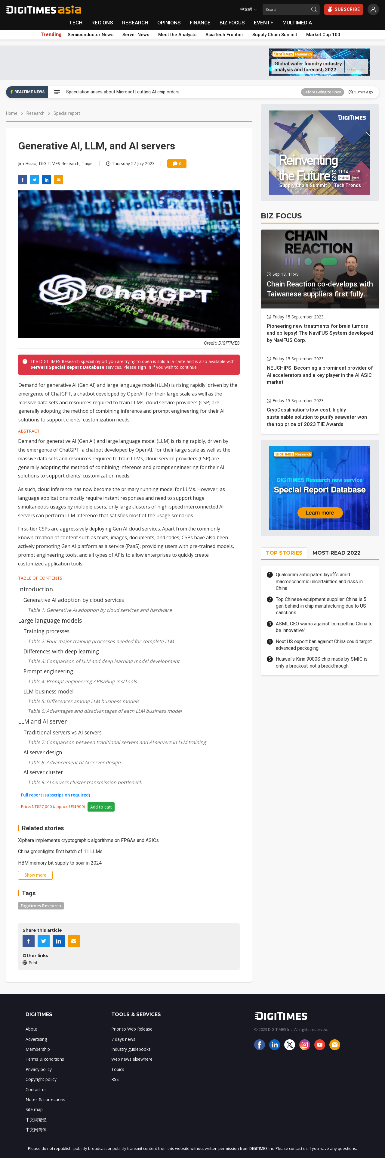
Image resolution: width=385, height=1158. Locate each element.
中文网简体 (36, 1129)
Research (35, 113)
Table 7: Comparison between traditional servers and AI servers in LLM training (117, 742)
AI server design (42, 752)
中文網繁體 (36, 1119)
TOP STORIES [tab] (284, 553)
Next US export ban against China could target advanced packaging (324, 645)
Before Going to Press (322, 92)
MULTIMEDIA (297, 23)
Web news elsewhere (131, 1059)
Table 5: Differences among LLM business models (83, 701)
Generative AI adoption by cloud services (73, 599)
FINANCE (200, 23)
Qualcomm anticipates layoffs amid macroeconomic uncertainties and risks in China (319, 581)
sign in (144, 367)
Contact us (36, 1089)
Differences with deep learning (61, 651)
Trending (51, 34)
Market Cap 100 (323, 34)
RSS (115, 1079)
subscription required (67, 795)
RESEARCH (135, 23)
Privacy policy (39, 1069)
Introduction (35, 589)
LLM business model (48, 691)
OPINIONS (169, 23)
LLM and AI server (42, 721)
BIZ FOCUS (232, 23)
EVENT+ (263, 23)
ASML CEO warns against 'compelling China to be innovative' (324, 627)
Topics (117, 1069)
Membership (38, 1049)
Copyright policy (41, 1079)
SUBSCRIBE (343, 9)
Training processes (46, 631)
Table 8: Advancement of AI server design (74, 762)
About (31, 1029)
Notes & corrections (45, 1099)
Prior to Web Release (131, 1029)
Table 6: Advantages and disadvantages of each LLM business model (105, 711)
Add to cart (101, 807)
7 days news (123, 1039)
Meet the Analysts (177, 34)
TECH (75, 23)
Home (11, 113)
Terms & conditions (45, 1059)
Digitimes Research (41, 906)
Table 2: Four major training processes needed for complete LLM (101, 641)
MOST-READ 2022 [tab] (337, 553)
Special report (67, 113)
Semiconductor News (90, 34)
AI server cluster (43, 772)
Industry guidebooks (131, 1049)
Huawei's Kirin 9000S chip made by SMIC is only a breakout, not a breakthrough (322, 662)
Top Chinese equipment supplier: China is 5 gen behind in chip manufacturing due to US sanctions (321, 606)
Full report (31, 795)
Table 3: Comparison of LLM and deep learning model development (104, 661)
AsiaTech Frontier (224, 34)
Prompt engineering (48, 671)
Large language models (50, 620)
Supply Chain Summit (274, 34)
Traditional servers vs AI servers (62, 732)
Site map (34, 1109)
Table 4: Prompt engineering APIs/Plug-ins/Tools (82, 681)
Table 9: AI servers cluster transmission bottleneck (85, 782)
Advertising (36, 1039)
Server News (135, 34)
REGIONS (102, 23)
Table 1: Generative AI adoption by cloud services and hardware (100, 610)
